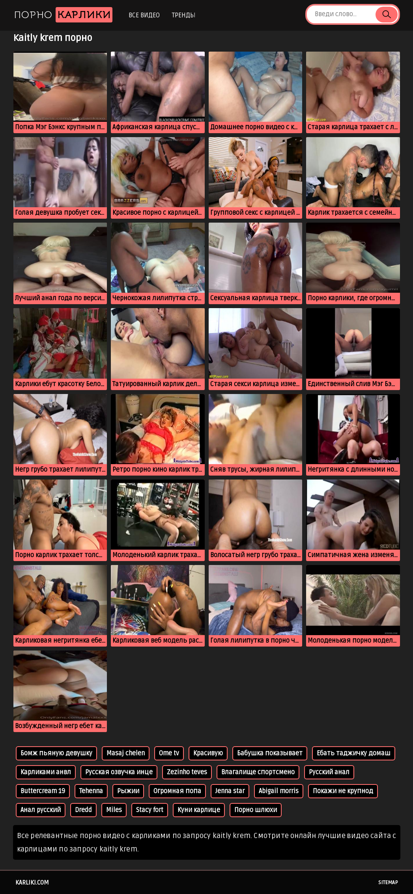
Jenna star (230, 791)
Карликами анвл (46, 772)
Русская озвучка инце (119, 772)
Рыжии (128, 791)
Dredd (83, 810)
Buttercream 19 (43, 791)
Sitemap (388, 882)
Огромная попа (177, 791)
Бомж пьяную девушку (56, 753)
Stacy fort (149, 810)
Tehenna (91, 791)
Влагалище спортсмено (258, 772)
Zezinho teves (187, 772)
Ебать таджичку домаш (354, 753)
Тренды (183, 15)
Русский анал (329, 772)
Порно (63, 14)
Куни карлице (199, 810)
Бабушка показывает (270, 753)
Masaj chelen (126, 753)
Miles (114, 810)
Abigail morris (279, 791)
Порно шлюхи (255, 810)
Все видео (144, 15)
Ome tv (169, 753)
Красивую (208, 753)
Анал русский (41, 810)
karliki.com (32, 882)
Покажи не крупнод (343, 791)
